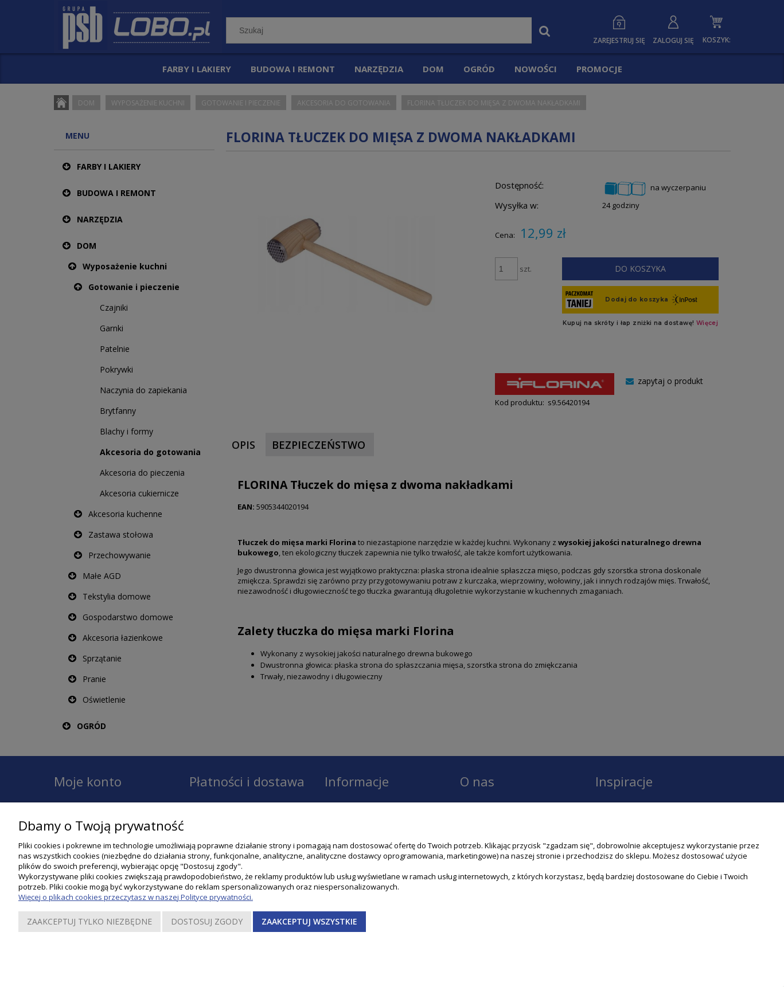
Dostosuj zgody (207, 921)
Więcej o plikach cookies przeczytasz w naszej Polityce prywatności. (135, 897)
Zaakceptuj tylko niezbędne (89, 921)
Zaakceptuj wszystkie (309, 921)
